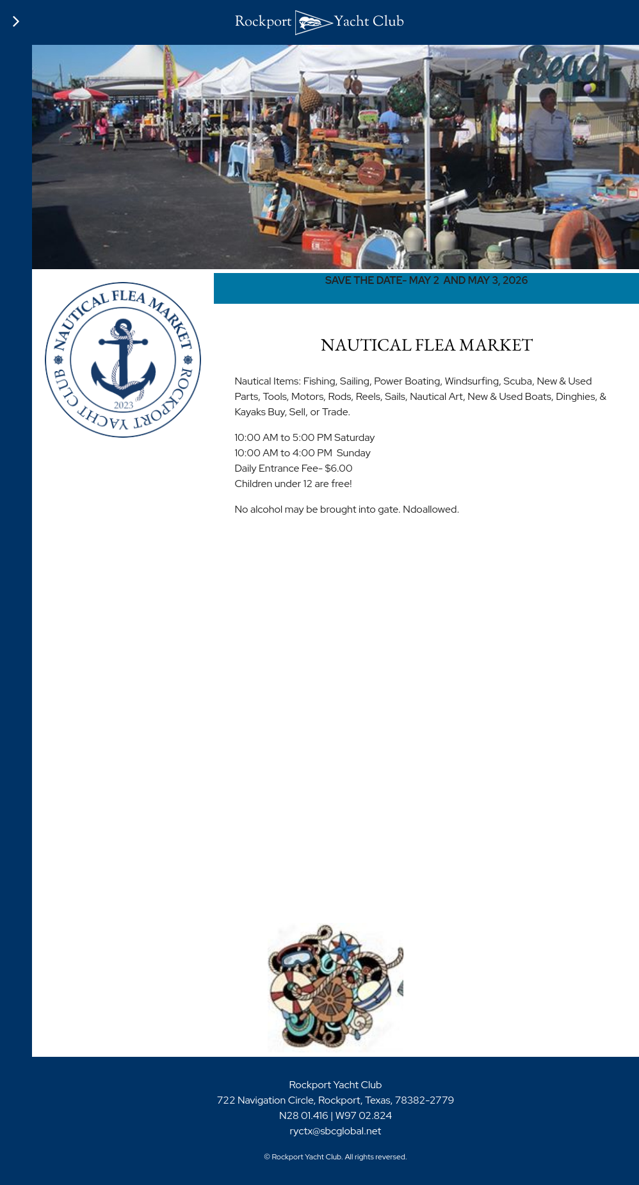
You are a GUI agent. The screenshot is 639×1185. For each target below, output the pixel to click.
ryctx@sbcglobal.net (336, 1131)
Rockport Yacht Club (319, 22)
